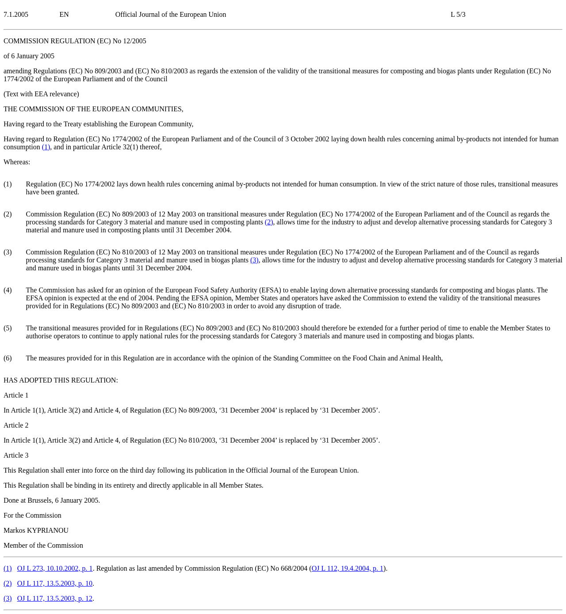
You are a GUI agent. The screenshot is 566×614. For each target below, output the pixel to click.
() (46, 147)
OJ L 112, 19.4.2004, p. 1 (347, 568)
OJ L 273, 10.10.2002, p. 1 (55, 568)
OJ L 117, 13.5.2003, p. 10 (54, 583)
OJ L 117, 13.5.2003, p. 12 (54, 598)
